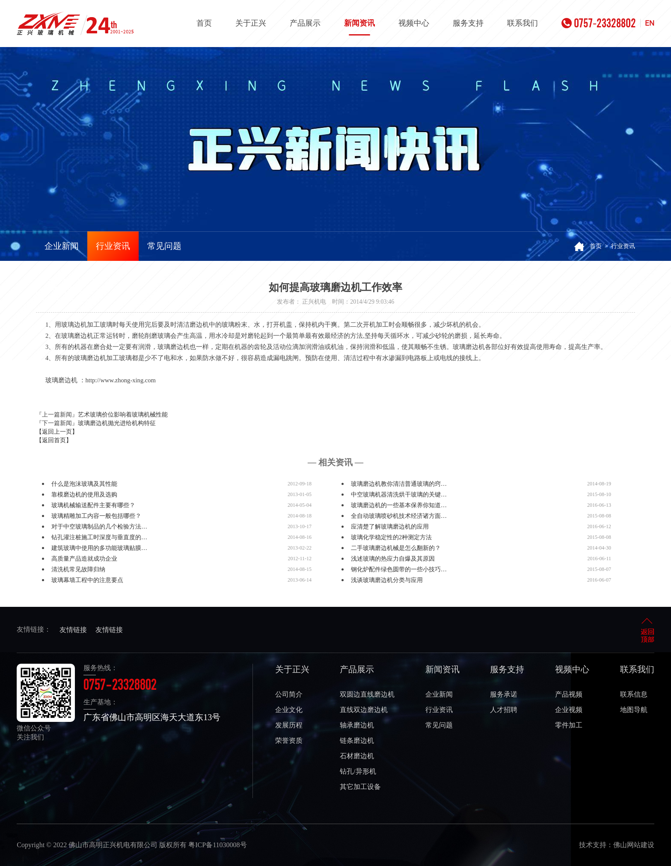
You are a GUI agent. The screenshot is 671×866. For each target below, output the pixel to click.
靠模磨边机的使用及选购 (84, 494)
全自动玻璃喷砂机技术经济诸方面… (399, 516)
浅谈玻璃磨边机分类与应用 (387, 580)
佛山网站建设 (633, 844)
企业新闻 (62, 246)
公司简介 (289, 694)
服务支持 (468, 23)
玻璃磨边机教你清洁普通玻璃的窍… (399, 484)
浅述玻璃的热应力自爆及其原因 (393, 559)
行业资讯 (113, 246)
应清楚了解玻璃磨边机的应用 (390, 526)
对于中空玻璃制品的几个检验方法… (99, 526)
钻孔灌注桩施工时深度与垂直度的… (99, 537)
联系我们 (522, 23)
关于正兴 (250, 23)
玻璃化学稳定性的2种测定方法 (391, 537)
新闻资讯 (359, 27)
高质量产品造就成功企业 (84, 559)
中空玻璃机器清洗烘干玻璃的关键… (399, 494)
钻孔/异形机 (358, 771)
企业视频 (568, 709)
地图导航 (633, 709)
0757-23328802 (598, 23)
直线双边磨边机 (364, 709)
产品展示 (305, 23)
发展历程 (289, 725)
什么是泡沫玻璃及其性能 (84, 484)
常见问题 (164, 246)
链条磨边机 (357, 740)
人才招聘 (503, 709)
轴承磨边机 (357, 725)
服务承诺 (503, 694)
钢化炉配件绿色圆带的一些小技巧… (399, 569)
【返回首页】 (54, 440)
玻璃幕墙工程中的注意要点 (87, 580)
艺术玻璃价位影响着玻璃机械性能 (123, 414)
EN (649, 23)
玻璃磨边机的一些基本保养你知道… (399, 505)
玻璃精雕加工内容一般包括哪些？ (96, 516)
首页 (204, 23)
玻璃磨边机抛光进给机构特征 (117, 423)
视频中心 (413, 23)
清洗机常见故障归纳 (78, 569)
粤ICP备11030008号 (217, 844)
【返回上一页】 (57, 432)
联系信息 (633, 694)
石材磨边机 (357, 756)
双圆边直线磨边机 (367, 694)
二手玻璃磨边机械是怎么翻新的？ (396, 548)
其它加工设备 (360, 786)
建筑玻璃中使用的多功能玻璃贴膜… (99, 548)
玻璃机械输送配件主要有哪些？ (93, 505)
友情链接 (73, 629)
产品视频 (568, 694)
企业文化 (289, 709)
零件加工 (568, 725)
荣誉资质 (289, 740)
